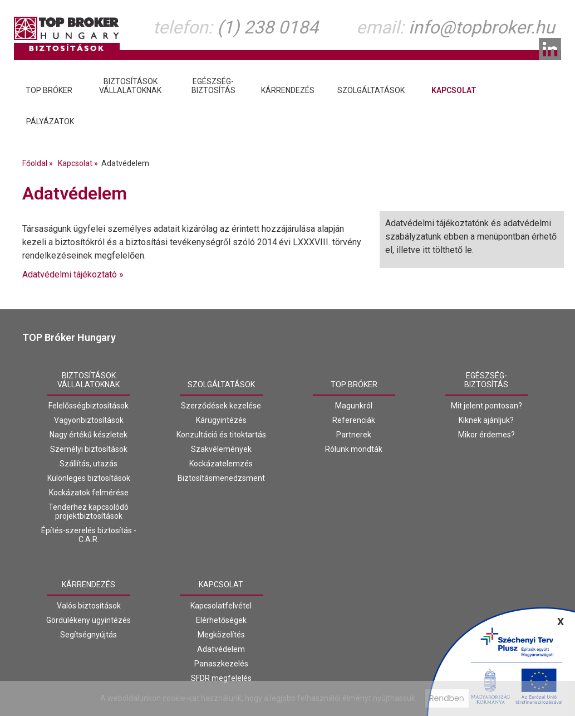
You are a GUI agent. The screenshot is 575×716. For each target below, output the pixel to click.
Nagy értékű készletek (88, 434)
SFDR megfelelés (221, 678)
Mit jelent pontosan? (486, 405)
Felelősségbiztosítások (88, 405)
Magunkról (353, 405)
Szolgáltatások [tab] (371, 90)
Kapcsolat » (79, 163)
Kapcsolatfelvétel (221, 605)
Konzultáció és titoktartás (221, 434)
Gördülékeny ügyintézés (88, 620)
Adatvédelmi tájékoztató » (73, 274)
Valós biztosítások (89, 605)
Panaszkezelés (221, 663)
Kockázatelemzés (221, 463)
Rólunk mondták (353, 449)
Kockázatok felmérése (89, 492)
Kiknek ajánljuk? (486, 420)
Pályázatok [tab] (50, 121)
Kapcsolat (221, 584)
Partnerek (353, 434)
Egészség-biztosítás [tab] (213, 86)
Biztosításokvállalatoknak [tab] (130, 86)
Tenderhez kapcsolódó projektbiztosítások (88, 511)
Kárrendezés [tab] (287, 90)
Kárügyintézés (221, 420)
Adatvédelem (221, 649)
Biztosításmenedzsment (221, 478)
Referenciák (353, 420)
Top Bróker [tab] (49, 90)
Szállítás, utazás (88, 463)
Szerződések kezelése (221, 405)
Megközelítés (221, 634)
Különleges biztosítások (88, 478)
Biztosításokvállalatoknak (88, 380)
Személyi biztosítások (88, 449)
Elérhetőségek (221, 620)
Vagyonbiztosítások (89, 420)
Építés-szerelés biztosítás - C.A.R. (88, 535)
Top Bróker (354, 384)
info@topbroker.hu (482, 27)
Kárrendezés (88, 584)
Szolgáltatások (221, 384)
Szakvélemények (221, 449)
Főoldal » (39, 163)
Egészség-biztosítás (486, 380)
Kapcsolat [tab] (453, 90)
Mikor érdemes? (486, 434)
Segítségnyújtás (88, 634)
